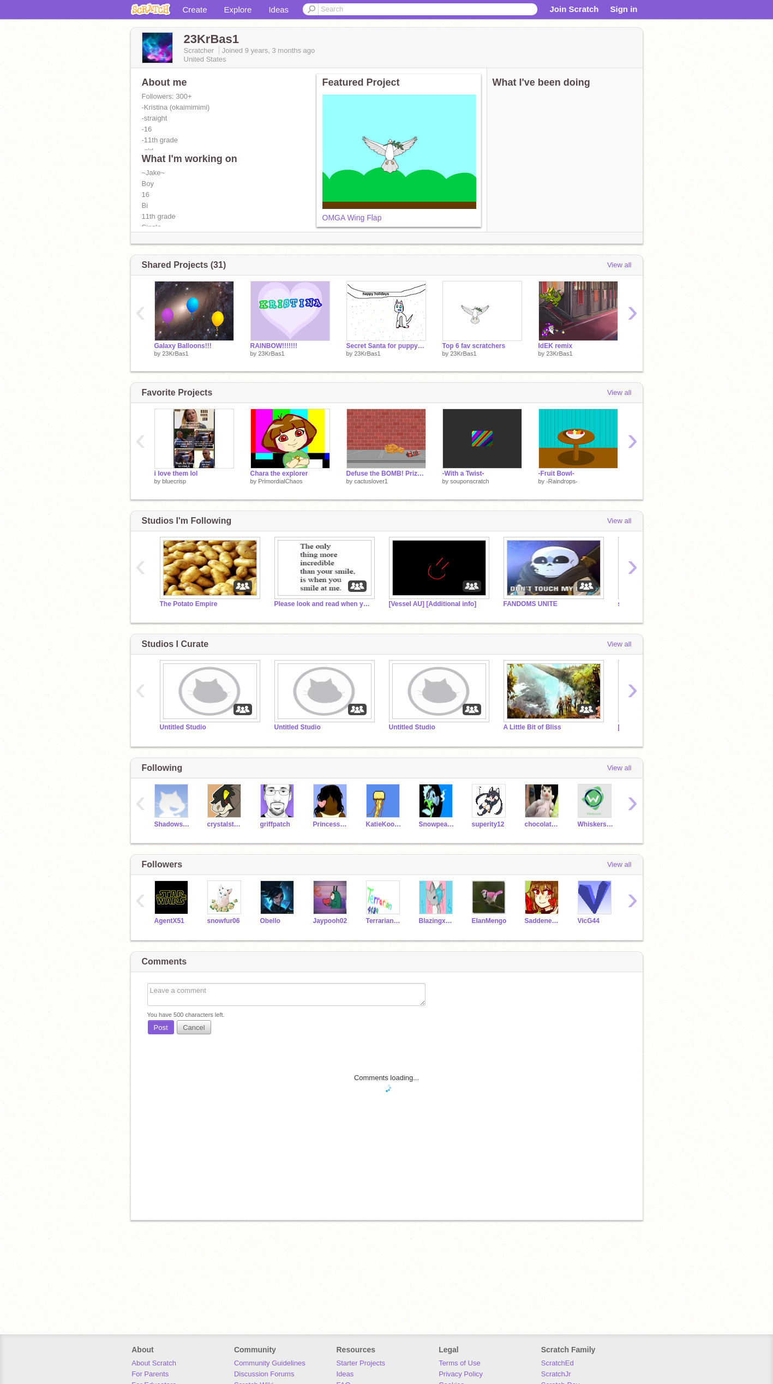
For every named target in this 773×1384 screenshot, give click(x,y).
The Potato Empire (189, 604)
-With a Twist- (463, 473)
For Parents (150, 1374)
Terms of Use (460, 1363)
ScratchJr (556, 1374)
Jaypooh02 (330, 921)
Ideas (278, 9)
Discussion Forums (264, 1374)
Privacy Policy (461, 1374)
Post (161, 1027)
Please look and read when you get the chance (323, 604)
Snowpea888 (437, 824)
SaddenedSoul (543, 921)
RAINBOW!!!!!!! (274, 346)
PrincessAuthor (331, 824)
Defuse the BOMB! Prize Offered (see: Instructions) (386, 473)
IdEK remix (555, 346)
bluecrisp (174, 481)
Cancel (194, 1027)
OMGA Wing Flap (352, 217)
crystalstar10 (225, 824)
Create (195, 9)
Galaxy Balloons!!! (183, 346)
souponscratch (469, 481)
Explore (238, 9)
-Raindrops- (561, 481)
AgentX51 (169, 921)
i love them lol (176, 473)
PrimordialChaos (280, 481)
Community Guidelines (269, 1363)
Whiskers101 (596, 824)
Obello (270, 921)
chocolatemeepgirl (543, 824)
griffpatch (275, 824)
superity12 (488, 824)
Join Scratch (573, 9)
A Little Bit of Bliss (532, 727)
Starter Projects (361, 1363)
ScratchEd (557, 1363)
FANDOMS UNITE (531, 604)
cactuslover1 (371, 481)
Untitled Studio (183, 727)
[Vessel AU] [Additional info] (433, 604)
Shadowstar (172, 824)
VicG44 (589, 921)
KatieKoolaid (384, 824)
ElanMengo (489, 921)
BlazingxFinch (437, 921)
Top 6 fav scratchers (474, 346)
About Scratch (153, 1363)
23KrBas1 (175, 353)
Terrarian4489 (384, 921)
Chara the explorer (279, 473)
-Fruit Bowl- (556, 473)
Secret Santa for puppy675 (386, 346)
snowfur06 (223, 921)
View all (619, 265)
